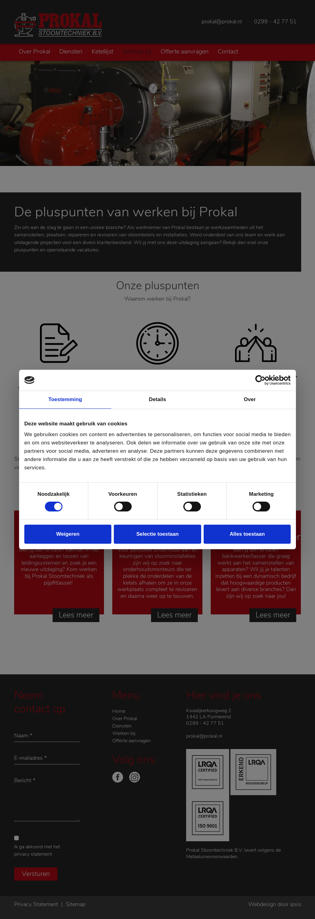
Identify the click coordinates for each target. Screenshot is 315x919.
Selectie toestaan (157, 534)
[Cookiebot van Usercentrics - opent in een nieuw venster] (264, 380)
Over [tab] (250, 399)
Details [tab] (157, 399)
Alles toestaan (247, 534)
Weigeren (68, 534)
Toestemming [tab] (65, 399)
